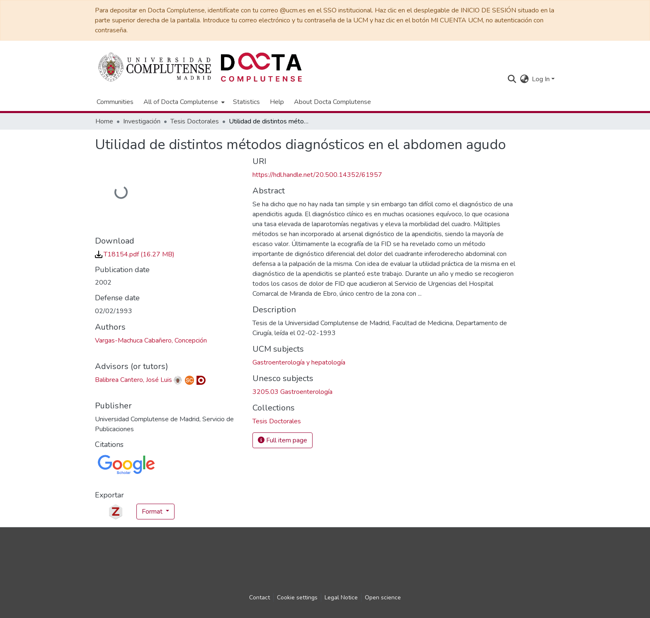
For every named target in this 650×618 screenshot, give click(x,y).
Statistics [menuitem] (246, 101)
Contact (259, 597)
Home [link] (104, 121)
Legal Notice (341, 597)
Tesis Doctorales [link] (194, 121)
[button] (512, 79)
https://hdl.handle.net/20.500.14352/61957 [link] (317, 174)
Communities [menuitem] (115, 101)
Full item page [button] (282, 440)
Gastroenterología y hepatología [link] (298, 362)
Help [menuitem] (277, 101)
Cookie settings (297, 597)
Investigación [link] (141, 121)
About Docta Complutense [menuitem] (332, 101)
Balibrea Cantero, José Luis (133, 379)
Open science (383, 597)
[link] (135, 254)
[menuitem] (183, 102)
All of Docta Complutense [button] (180, 101)
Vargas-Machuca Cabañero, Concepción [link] (151, 340)
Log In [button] (541, 79)
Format (153, 511)
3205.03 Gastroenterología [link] (292, 391)
